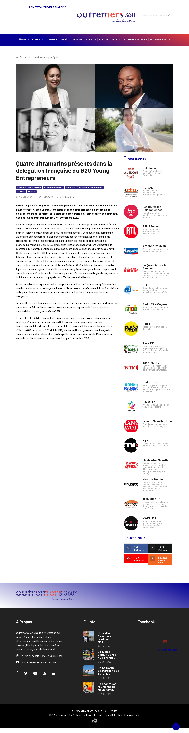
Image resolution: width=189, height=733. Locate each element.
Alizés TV (149, 401)
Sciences (91, 39)
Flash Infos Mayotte (156, 460)
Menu (24, 39)
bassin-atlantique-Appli (29, 187)
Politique (37, 39)
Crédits (113, 711)
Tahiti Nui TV (151, 362)
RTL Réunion (151, 226)
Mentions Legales (92, 711)
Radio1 (147, 323)
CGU (106, 711)
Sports (116, 39)
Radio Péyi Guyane (155, 304)
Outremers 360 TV (160, 39)
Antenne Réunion (154, 246)
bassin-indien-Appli (53, 187)
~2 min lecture (65, 197)
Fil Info (31, 191)
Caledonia (149, 168)
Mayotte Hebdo (153, 479)
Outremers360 (167, 650)
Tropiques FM (151, 499)
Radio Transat (152, 382)
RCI (145, 285)
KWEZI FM (149, 518)
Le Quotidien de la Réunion (154, 266)
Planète (77, 39)
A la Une (21, 191)
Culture (103, 39)
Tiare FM (148, 343)
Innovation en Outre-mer (91, 187)
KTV (145, 440)
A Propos (77, 711)
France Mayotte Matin (157, 421)
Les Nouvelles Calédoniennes (152, 208)
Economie (51, 39)
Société (65, 39)
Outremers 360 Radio (135, 39)
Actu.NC (148, 187)
